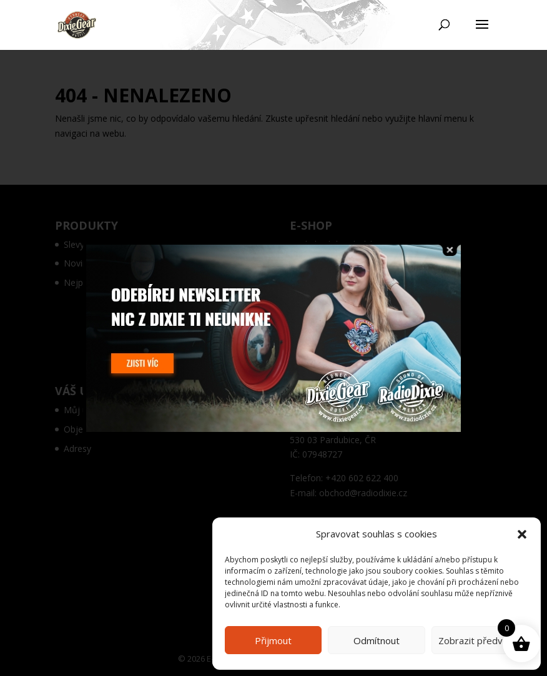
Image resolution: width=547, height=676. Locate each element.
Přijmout (273, 640)
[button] (522, 534)
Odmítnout (376, 640)
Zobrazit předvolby (479, 640)
